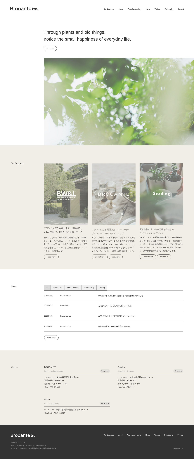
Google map (105, 371)
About (121, 9)
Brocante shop (89, 288)
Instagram (116, 257)
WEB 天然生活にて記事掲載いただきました (116, 316)
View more (51, 338)
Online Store (99, 257)
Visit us (157, 9)
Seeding (102, 288)
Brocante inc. (57, 288)
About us (50, 48)
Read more (51, 257)
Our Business (109, 9)
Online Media (148, 257)
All (47, 288)
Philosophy (169, 9)
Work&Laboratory (134, 9)
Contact (181, 9)
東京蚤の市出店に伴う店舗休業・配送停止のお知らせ (120, 296)
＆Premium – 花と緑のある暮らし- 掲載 (114, 306)
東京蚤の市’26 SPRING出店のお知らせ (114, 326)
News (148, 9)
